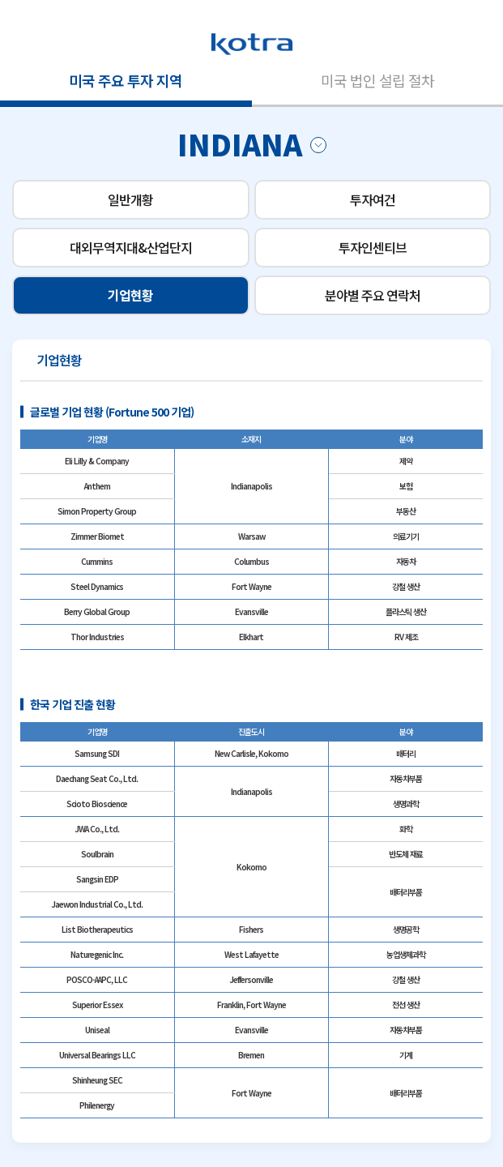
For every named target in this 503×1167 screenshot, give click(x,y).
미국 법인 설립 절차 (377, 80)
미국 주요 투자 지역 (125, 80)
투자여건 (372, 199)
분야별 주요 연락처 (372, 295)
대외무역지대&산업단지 (131, 247)
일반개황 (130, 199)
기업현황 (130, 295)
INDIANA (251, 143)
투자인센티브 (373, 247)
